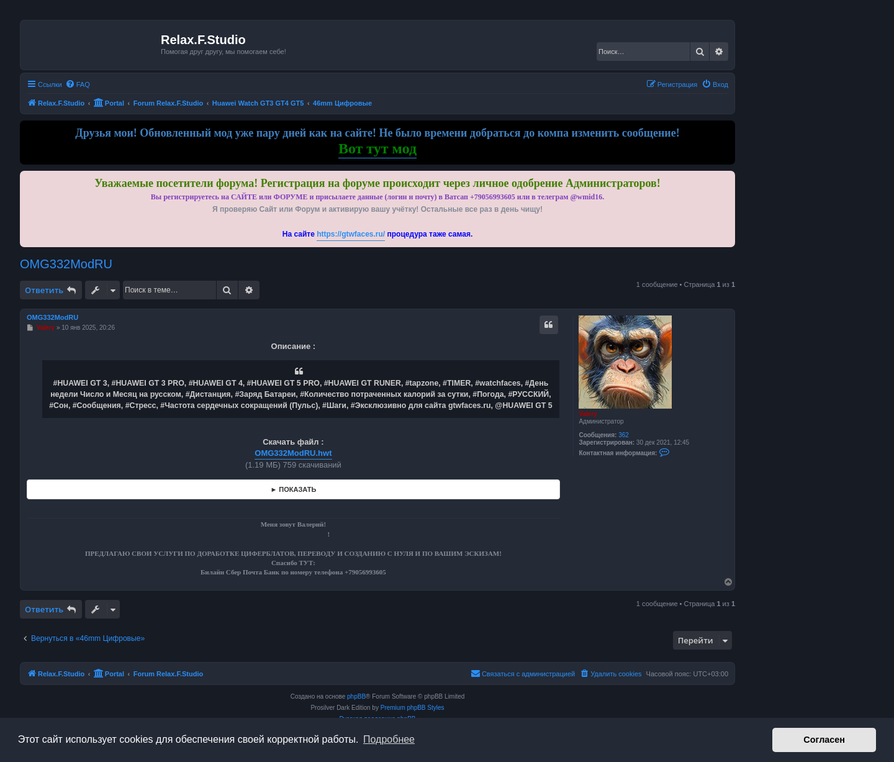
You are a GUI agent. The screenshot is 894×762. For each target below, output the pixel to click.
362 (623, 435)
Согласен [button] (824, 740)
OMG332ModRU (66, 264)
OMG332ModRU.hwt (293, 453)
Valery (588, 413)
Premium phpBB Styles (413, 707)
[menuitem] (77, 84)
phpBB (356, 696)
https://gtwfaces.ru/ (351, 234)
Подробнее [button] (389, 739)
